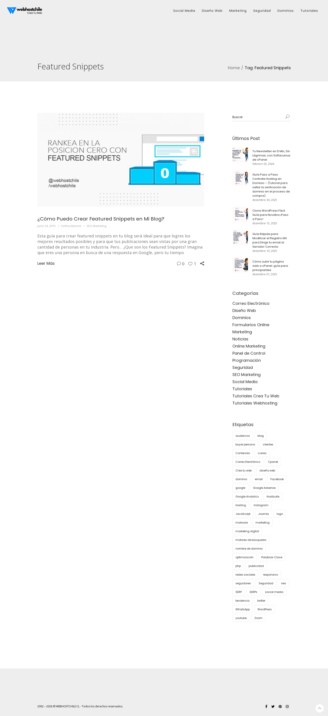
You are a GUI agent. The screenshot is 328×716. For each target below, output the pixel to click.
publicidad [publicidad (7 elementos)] (256, 566)
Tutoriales (242, 389)
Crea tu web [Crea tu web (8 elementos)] (243, 470)
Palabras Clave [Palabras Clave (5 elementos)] (271, 557)
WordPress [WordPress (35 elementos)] (265, 609)
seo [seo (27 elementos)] (283, 583)
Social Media (245, 381)
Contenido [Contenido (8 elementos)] (242, 453)
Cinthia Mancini (71, 226)
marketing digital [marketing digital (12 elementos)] (247, 531)
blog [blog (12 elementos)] (261, 436)
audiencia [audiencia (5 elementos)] (242, 436)
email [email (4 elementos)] (259, 479)
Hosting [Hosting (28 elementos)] (240, 505)
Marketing (242, 332)
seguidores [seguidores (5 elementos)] (243, 583)
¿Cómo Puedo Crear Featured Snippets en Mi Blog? (100, 218)
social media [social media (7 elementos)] (274, 592)
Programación (246, 360)
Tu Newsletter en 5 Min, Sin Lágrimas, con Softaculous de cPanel (271, 155)
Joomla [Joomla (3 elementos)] (263, 514)
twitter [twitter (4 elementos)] (261, 601)
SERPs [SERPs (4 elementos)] (253, 592)
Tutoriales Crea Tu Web (255, 396)
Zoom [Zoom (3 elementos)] (258, 618)
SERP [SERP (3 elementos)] (238, 592)
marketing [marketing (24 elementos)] (263, 522)
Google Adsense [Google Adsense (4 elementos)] (264, 488)
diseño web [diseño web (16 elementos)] (267, 470)
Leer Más (46, 263)
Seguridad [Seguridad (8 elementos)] (266, 583)
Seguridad (242, 367)
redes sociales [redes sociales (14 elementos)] (245, 574)
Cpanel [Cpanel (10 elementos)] (273, 462)
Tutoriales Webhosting (254, 403)
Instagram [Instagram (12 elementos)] (261, 505)
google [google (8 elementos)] (240, 488)
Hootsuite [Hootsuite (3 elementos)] (273, 496)
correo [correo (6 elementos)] (262, 453)
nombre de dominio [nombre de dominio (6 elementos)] (249, 548)
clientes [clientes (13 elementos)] (268, 444)
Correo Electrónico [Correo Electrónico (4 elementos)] (247, 462)
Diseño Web (244, 310)
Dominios (241, 317)
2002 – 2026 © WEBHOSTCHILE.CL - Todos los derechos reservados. (80, 706)
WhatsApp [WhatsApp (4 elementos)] (242, 609)
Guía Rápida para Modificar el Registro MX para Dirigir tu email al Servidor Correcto (269, 240)
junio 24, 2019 (46, 226)
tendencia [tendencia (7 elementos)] (242, 601)
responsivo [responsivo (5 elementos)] (270, 574)
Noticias (240, 339)
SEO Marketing (96, 226)
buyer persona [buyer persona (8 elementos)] (245, 444)
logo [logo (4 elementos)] (280, 514)
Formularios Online (250, 325)
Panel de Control (248, 353)
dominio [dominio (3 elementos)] (241, 479)
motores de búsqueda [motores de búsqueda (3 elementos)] (250, 540)
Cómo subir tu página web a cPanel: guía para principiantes (270, 265)
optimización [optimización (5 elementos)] (244, 557)
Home (234, 68)
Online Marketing (248, 346)
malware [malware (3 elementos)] (241, 522)
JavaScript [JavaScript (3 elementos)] (242, 514)
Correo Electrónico (251, 303)
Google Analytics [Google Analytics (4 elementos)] (247, 496)
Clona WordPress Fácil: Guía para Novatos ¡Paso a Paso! (270, 214)
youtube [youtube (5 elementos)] (241, 618)
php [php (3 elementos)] (238, 566)
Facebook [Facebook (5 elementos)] (277, 479)
